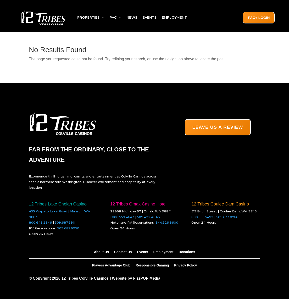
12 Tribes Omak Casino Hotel (138, 204)
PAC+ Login (259, 18)
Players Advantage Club (111, 265)
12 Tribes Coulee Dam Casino (220, 204)
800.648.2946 (40, 222)
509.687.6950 (68, 228)
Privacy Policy (185, 265)
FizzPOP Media (146, 278)
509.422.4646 (148, 217)
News (132, 17)
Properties (88, 17)
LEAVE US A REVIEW (217, 127)
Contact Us (123, 252)
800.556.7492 (202, 217)
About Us (101, 252)
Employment (174, 17)
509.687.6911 (65, 222)
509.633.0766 (227, 217)
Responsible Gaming (152, 265)
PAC (113, 17)
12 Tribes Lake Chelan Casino (58, 204)
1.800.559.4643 (122, 217)
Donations (187, 252)
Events (149, 17)
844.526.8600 (167, 222)
